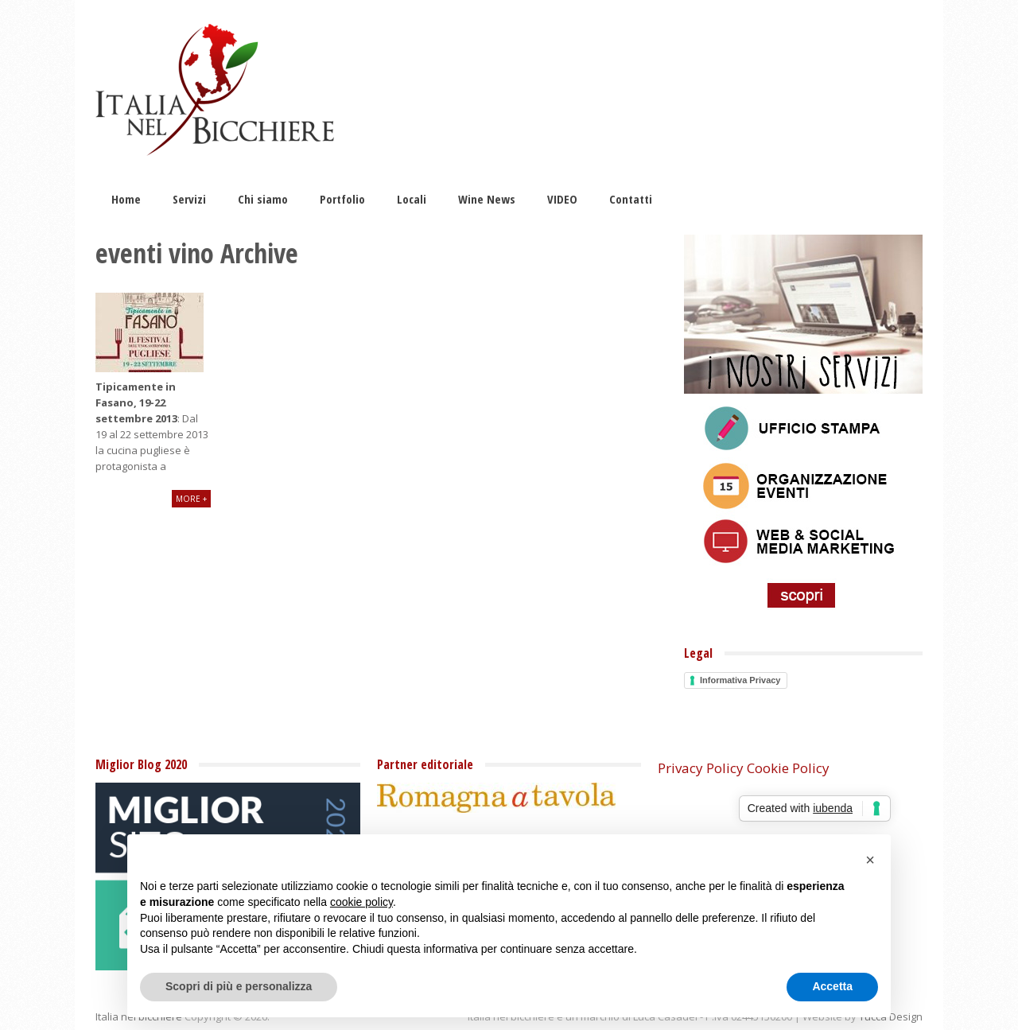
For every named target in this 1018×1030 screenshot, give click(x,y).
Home (126, 199)
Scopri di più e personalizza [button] (238, 986)
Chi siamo (263, 199)
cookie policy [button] (361, 902)
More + (191, 498)
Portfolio (342, 199)
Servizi (189, 199)
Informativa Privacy (740, 680)
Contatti (630, 199)
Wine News (486, 199)
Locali (411, 199)
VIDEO (562, 199)
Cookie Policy (788, 768)
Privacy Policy (701, 768)
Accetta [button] (832, 986)
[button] (870, 860)
